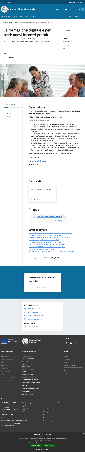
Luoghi (66, 370)
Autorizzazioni (26, 392)
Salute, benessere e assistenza (30, 389)
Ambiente (24, 386)
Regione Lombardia (6, 2)
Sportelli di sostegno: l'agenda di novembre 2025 (44, 240)
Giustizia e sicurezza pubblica (30, 380)
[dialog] (42, 442)
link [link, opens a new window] (58, 442)
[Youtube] (63, 9)
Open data (46, 418)
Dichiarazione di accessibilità (51, 415)
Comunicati (67, 359)
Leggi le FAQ (25, 409)
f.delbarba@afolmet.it (39, 161)
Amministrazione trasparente (51, 403)
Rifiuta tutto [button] (49, 445)
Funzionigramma (5, 368)
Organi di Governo (6, 356)
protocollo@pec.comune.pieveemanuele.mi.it (14, 420)
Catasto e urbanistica (28, 369)
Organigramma (5, 365)
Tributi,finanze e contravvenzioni (31, 383)
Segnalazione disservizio (29, 406)
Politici (3, 374)
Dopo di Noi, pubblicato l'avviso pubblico (41, 249)
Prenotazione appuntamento (30, 403)
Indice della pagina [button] (10, 104)
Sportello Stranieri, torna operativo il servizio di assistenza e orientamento (52, 251)
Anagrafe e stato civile (28, 356)
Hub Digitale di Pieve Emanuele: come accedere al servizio (47, 244)
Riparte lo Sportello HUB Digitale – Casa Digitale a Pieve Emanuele (49, 237)
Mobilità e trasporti (27, 374)
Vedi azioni (67, 34)
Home (4, 23)
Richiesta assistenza (27, 412)
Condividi (67, 31)
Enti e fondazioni (5, 371)
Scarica (58, 220)
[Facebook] (59, 9)
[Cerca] (82, 9)
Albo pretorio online (48, 406)
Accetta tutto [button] (36, 445)
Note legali (46, 412)
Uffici (2, 362)
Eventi (65, 373)
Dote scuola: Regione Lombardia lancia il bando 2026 (45, 235)
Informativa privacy (48, 409)
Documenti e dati (6, 380)
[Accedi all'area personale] (75, 2)
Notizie (66, 356)
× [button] (83, 434)
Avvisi (16, 23)
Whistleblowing (47, 421)
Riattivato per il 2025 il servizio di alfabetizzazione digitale (47, 247)
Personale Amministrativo (8, 377)
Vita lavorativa (26, 361)
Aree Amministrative (7, 359)
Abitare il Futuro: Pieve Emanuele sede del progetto (45, 242)
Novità (10, 23)
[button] (42, 449)
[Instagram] (67, 9)
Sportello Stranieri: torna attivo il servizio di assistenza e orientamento (50, 233)
